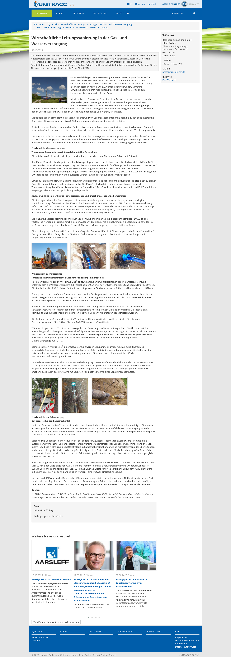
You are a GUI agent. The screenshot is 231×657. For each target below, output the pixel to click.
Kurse (59, 13)
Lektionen (78, 13)
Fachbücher (100, 13)
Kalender (36, 640)
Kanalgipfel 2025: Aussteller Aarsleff (51, 579)
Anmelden (178, 13)
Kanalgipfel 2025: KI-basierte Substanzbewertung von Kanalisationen (131, 583)
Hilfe (129, 3)
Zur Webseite (169, 79)
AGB (177, 631)
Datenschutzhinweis (185, 646)
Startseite (39, 24)
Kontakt (152, 3)
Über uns (140, 3)
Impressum (181, 643)
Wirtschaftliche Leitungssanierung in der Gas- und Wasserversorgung (96, 24)
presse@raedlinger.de (173, 71)
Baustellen (122, 13)
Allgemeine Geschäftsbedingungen (187, 639)
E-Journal (41, 13)
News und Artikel (40, 637)
